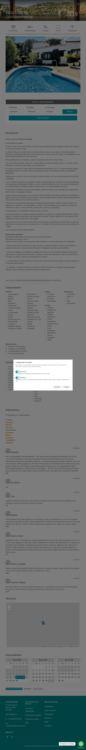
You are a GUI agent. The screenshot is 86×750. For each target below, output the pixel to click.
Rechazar (57, 386)
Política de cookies (36, 366)
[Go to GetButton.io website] (81, 748)
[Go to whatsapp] (81, 743)
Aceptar (66, 386)
